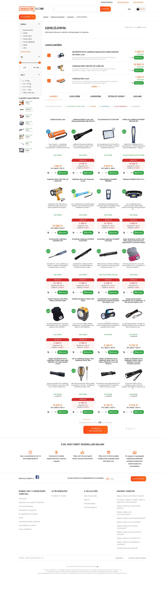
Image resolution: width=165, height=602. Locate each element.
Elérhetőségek (107, 2)
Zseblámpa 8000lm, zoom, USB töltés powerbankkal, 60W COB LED (83, 123)
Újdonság (136, 106)
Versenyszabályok (26, 533)
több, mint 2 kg (28, 92)
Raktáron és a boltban (76, 106)
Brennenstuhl (28, 30)
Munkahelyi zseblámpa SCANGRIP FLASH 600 (108, 252)
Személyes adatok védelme (29, 548)
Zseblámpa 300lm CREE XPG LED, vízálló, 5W (58, 187)
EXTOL (25, 33)
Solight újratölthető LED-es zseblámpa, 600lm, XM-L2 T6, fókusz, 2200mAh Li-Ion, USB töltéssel (108, 384)
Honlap (45, 17)
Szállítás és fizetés (59, 522)
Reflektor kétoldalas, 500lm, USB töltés (83, 317)
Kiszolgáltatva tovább (27, 552)
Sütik (21, 544)
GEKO (25, 45)
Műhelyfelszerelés (57, 17)
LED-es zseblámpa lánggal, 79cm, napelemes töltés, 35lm (83, 382)
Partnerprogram (90, 534)
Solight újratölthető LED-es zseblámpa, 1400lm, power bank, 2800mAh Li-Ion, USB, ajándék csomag (57, 384)
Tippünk (93, 106)
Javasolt (53, 96)
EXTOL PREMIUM (28, 42)
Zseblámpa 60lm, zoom (57, 121)
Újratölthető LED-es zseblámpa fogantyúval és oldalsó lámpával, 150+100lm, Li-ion (108, 318)
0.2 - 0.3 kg (27, 84)
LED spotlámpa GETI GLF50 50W (108, 121)
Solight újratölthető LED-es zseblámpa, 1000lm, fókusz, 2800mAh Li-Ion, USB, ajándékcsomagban (133, 384)
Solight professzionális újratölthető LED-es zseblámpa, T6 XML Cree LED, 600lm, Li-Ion (133, 318)
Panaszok (23, 525)
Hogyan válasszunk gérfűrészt (128, 564)
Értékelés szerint (116, 96)
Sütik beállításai (25, 556)
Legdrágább (95, 96)
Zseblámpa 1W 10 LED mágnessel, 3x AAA (83, 187)
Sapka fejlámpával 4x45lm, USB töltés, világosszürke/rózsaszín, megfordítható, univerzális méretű (133, 254)
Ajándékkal (105, 106)
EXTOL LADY (27, 36)
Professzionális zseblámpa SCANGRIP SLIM (58, 252)
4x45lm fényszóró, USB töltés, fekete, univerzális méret (58, 317)
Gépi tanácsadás (90, 522)
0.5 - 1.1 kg (27, 89)
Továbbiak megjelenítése (96, 456)
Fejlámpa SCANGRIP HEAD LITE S (133, 186)
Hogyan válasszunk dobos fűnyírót (130, 522)
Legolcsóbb (74, 96)
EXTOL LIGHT (27, 39)
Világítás (70, 17)
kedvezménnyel (121, 106)
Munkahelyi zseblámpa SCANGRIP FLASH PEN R (83, 252)
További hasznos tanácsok (127, 574)
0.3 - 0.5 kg (27, 87)
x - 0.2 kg (26, 81)
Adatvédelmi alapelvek (27, 536)
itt (97, 592)
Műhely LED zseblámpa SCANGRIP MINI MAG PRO (134, 122)
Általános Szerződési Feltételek (31, 529)
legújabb (137, 96)
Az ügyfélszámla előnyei (28, 540)
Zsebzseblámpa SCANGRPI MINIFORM (108, 187)
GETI (24, 48)
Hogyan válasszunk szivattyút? (129, 548)
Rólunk (87, 526)
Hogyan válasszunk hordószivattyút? (131, 544)
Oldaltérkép (118, 584)
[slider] (20, 62)
